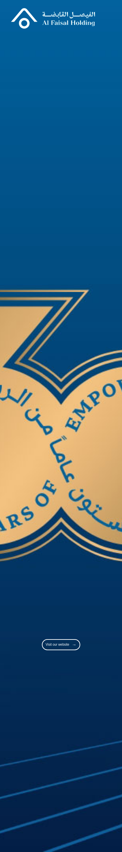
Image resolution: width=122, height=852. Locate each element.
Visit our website (61, 645)
